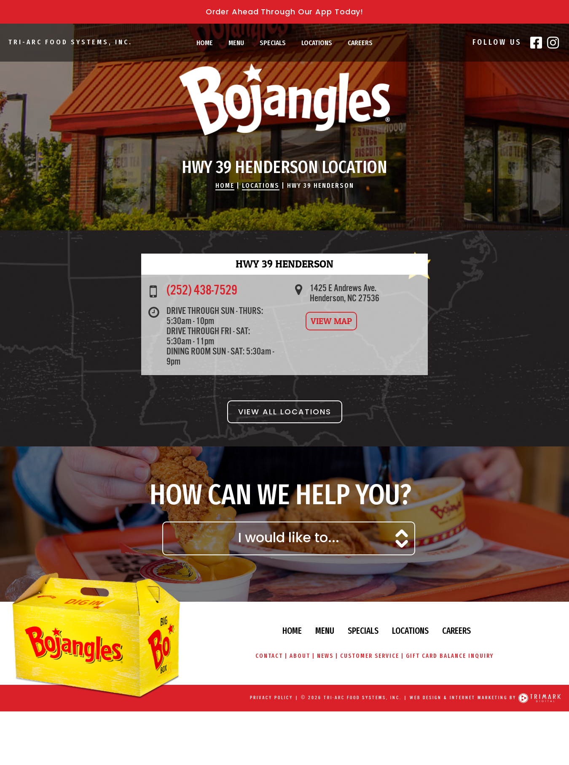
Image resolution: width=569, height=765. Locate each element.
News (325, 656)
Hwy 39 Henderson (320, 185)
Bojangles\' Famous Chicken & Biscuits (284, 99)
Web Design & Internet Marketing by (463, 697)
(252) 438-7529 (201, 290)
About (300, 656)
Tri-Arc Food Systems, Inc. (70, 42)
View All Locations (284, 411)
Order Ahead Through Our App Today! (285, 11)
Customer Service (369, 656)
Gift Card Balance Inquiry (450, 656)
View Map (331, 321)
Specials (273, 42)
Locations (316, 42)
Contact (269, 656)
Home (204, 42)
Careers (360, 42)
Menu (236, 42)
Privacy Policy (271, 697)
